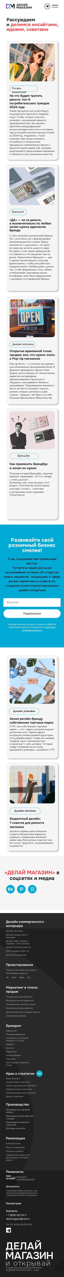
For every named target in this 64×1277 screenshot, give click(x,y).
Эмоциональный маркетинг (19, 997)
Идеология (11, 1031)
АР (7, 977)
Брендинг (18, 212)
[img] (32, 62)
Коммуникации (13, 1055)
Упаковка (10, 1059)
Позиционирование (15, 1034)
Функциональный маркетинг (20, 1000)
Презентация (13, 1203)
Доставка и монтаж (15, 1128)
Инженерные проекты (16, 973)
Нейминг (10, 1044)
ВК (28, 977)
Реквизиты (15, 1172)
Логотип (10, 1048)
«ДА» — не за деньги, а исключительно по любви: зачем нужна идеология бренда (30, 225)
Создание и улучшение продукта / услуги (17, 1039)
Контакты (11, 1210)
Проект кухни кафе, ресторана (21, 970)
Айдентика (11, 1051)
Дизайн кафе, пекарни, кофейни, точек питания (18, 942)
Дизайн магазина (23, 344)
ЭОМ (13, 977)
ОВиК (21, 977)
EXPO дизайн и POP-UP (17, 951)
